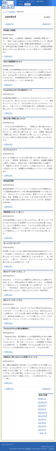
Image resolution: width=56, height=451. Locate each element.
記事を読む (8, 56)
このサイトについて (47, 446)
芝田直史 (28, 449)
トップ (5, 12)
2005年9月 (46, 24)
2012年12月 (42, 402)
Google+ (51, 449)
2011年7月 (42, 419)
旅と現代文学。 (8, 4)
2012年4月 (42, 406)
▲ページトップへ (7, 444)
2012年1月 (42, 409)
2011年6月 (42, 423)
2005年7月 (10, 24)
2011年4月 (42, 426)
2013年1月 (42, 399)
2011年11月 (42, 413)
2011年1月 (42, 430)
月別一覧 (43, 433)
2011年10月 (42, 416)
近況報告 (12, 12)
